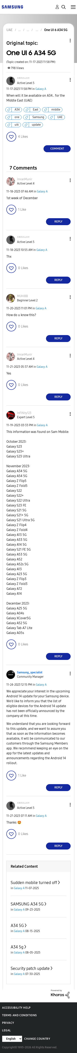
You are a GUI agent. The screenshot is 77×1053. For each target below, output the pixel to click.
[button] (63, 80)
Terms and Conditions (19, 1015)
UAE (60, 117)
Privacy (8, 1023)
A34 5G (17, 925)
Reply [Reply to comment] (58, 221)
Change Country (37, 1039)
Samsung (38, 117)
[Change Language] (12, 1039)
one (17, 117)
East (35, 109)
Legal (6, 1030)
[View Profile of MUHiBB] (22, 296)
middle (55, 109)
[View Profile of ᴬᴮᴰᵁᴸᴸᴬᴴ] (23, 78)
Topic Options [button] (63, 40)
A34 (17, 109)
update (36, 124)
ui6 (17, 124)
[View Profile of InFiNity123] (24, 413)
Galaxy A (40, 89)
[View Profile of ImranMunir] (24, 179)
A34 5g (17, 947)
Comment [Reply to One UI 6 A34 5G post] (57, 148)
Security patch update (30, 968)
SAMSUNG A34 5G (27, 904)
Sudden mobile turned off (34, 882)
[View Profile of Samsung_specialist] (29, 672)
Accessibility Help (16, 1007)
